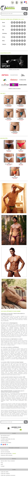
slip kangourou (13, 323)
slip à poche (4, 413)
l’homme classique (13, 412)
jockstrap (11, 405)
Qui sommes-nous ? (5, 435)
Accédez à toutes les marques (15, 88)
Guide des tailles (4, 471)
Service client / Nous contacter (8, 460)
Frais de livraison (5, 450)
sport (2, 401)
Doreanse (3, 400)
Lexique (2, 466)
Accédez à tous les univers (14, 69)
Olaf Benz (19, 399)
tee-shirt (9, 333)
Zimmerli (14, 415)
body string (15, 406)
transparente (22, 358)
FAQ (2, 462)
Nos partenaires (4, 437)
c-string (23, 408)
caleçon (13, 365)
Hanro (21, 415)
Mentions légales (5, 440)
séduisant (6, 320)
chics (26, 400)
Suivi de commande (5, 451)
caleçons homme (4, 332)
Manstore (14, 399)
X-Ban (7, 400)
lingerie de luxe (4, 414)
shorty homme (13, 372)
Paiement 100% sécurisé (6, 455)
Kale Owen (24, 399)
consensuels (21, 400)
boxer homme (20, 362)
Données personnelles (6, 442)
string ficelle (9, 406)
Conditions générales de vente (8, 439)
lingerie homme (6, 316)
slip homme (14, 339)
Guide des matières (5, 473)
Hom (6, 355)
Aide (2, 464)
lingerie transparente (22, 404)
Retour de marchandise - (8, 453)
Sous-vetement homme (6, 390)
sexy (2, 320)
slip (5, 333)
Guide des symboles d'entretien (8, 475)
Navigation (24, 9)
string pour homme (18, 405)
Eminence (9, 399)
